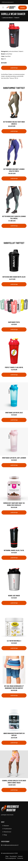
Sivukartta (20, 858)
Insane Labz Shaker (14, 595)
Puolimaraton (8, 828)
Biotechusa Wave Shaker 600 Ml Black (14, 277)
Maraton (6, 825)
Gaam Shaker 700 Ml (14, 322)
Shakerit (16, 17)
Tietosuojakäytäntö (10, 858)
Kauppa (22, 7)
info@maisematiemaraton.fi (8, 2)
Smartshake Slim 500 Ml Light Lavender (14, 458)
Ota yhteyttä (13, 856)
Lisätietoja (14, 68)
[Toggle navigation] (3, 7)
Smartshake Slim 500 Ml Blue (14, 412)
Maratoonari (7, 832)
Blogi (5, 835)
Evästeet (20, 856)
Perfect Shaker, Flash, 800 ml (14, 367)
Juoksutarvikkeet (8, 17)
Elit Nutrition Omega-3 (14, 641)
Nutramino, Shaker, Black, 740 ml (14, 550)
